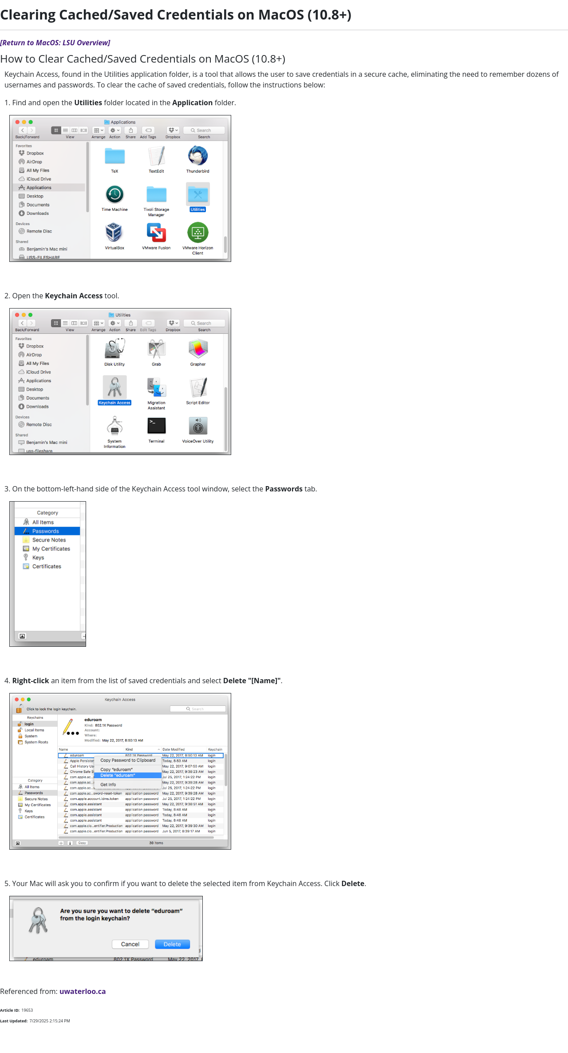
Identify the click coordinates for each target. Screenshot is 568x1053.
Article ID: (10, 1010)
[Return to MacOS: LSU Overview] (55, 43)
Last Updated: (14, 1021)
